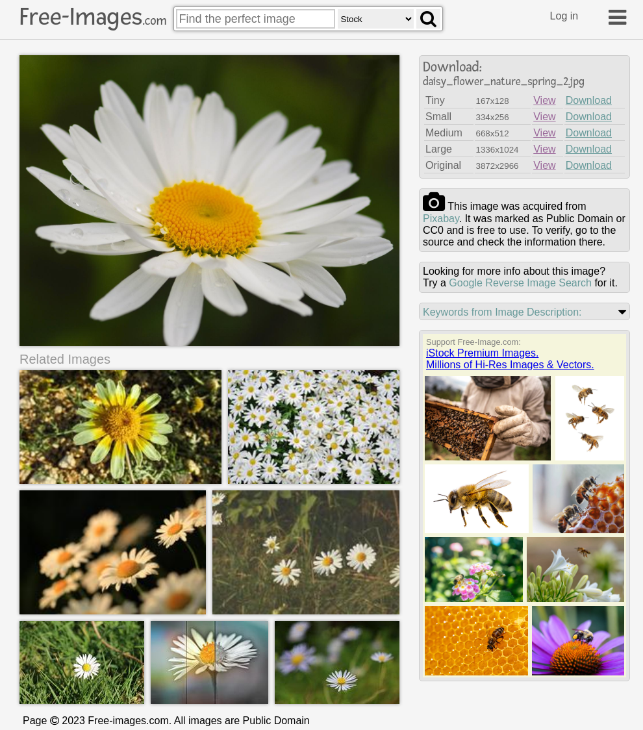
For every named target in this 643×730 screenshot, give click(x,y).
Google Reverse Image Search (520, 282)
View (544, 100)
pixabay (441, 218)
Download (589, 100)
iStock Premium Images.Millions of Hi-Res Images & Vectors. (510, 358)
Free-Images (92, 17)
